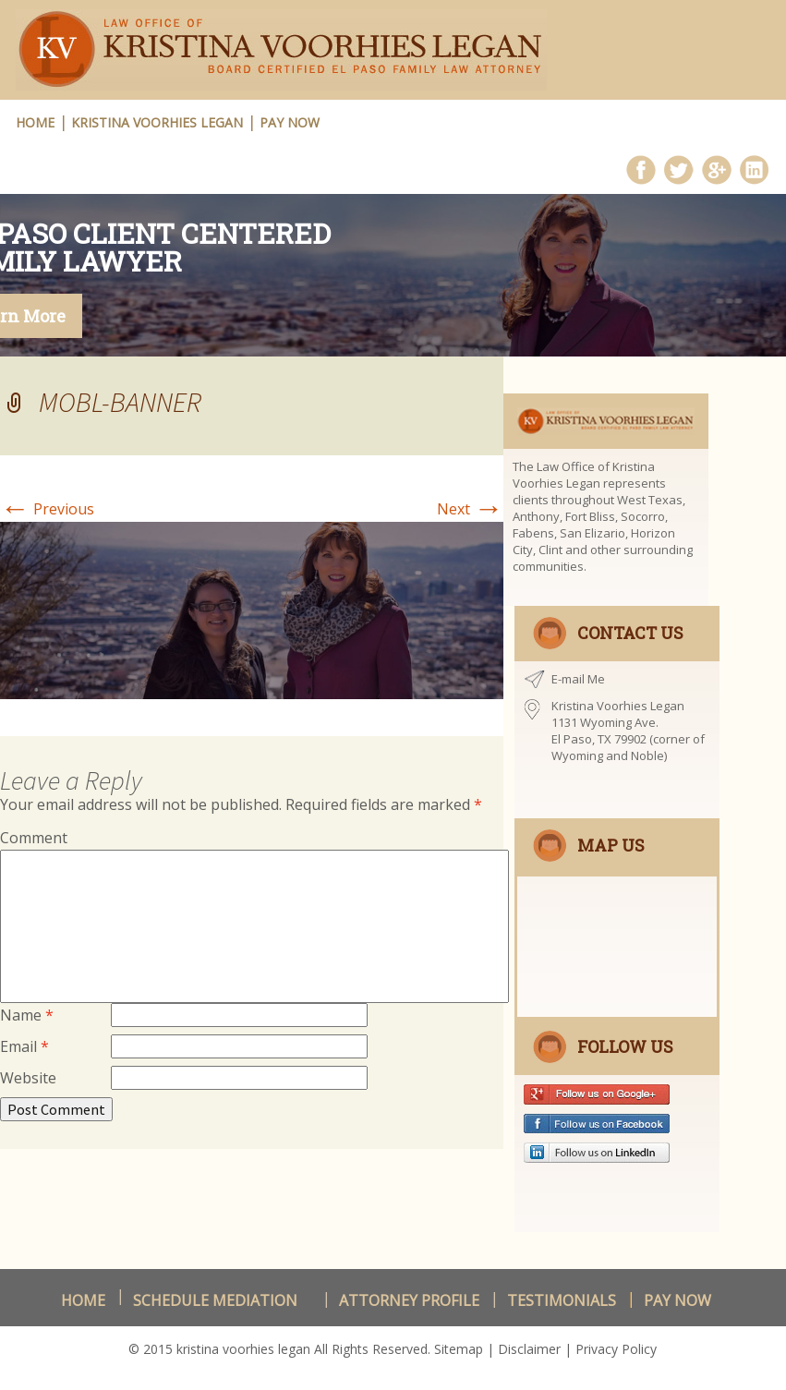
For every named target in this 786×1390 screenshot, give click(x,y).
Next (470, 509)
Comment (33, 838)
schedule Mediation (215, 1300)
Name (27, 1015)
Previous (47, 509)
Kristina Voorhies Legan (157, 122)
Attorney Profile (409, 1300)
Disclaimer (529, 1349)
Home (83, 1300)
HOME (35, 122)
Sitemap (458, 1349)
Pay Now (290, 122)
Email (24, 1046)
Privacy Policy (616, 1349)
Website (28, 1078)
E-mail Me (578, 679)
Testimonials (561, 1300)
